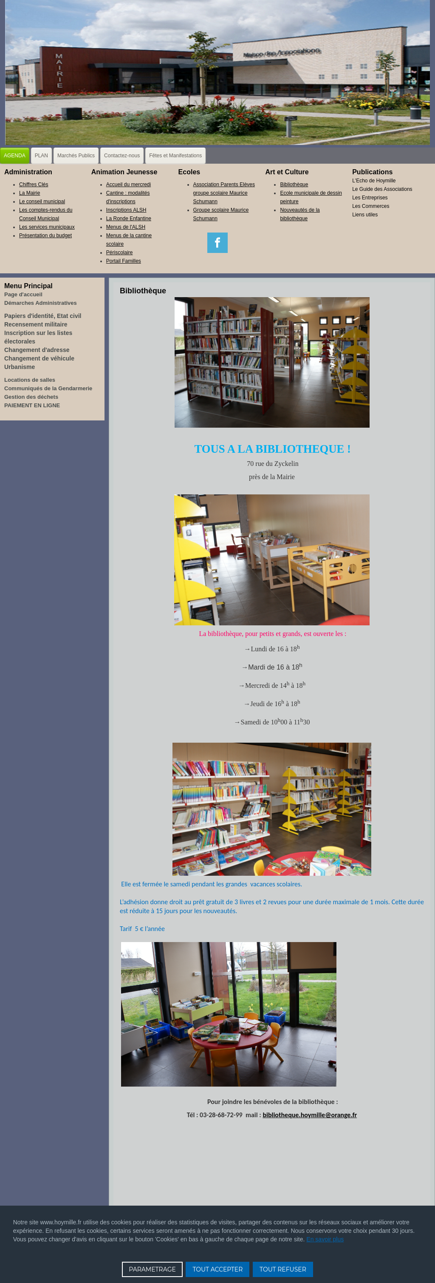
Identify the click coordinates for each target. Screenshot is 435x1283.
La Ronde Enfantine (128, 218)
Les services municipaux (47, 227)
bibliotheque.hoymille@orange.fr (310, 1115)
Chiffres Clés (33, 184)
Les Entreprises (369, 198)
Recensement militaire (36, 324)
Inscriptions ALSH (126, 210)
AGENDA (14, 156)
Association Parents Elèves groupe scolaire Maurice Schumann (224, 193)
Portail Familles (123, 261)
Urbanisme (19, 366)
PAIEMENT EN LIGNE (32, 405)
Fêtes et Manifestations (175, 156)
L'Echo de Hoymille (373, 181)
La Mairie (29, 193)
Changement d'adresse (37, 349)
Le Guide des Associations (382, 189)
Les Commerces (370, 206)
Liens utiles (365, 215)
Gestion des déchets (31, 397)
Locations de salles (29, 380)
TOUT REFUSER (283, 1269)
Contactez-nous (122, 156)
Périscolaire (119, 252)
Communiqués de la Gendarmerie (48, 388)
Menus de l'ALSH (125, 227)
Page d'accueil (23, 294)
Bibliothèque (294, 184)
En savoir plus (325, 1239)
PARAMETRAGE (152, 1269)
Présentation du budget (45, 235)
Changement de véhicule (39, 358)
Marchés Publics (76, 156)
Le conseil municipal (42, 201)
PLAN (41, 156)
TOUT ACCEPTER (217, 1269)
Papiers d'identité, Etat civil (43, 315)
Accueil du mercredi (128, 184)
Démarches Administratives (40, 303)
